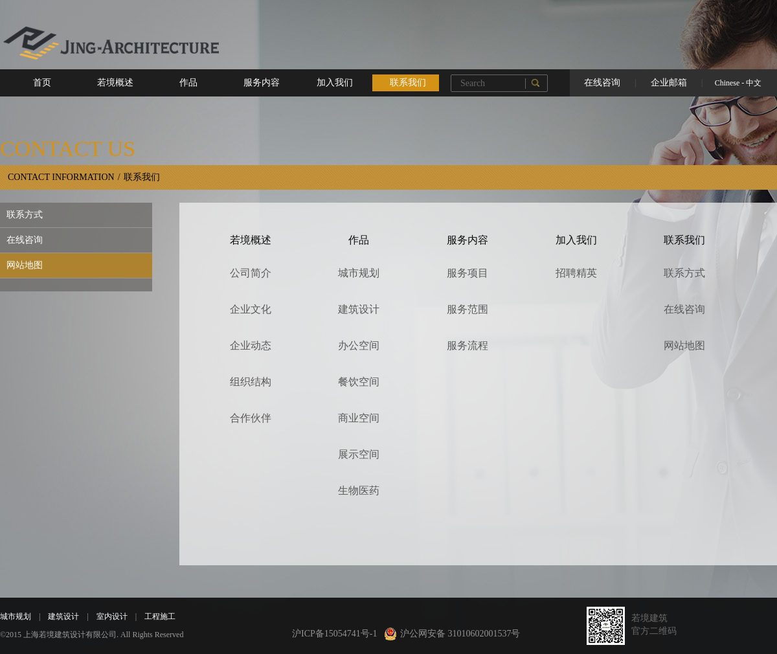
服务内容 (261, 82)
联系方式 (24, 215)
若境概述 (115, 82)
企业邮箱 (669, 82)
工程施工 (156, 616)
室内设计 (108, 616)
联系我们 (408, 82)
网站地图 (24, 265)
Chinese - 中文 (738, 82)
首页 (42, 82)
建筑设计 (59, 616)
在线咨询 (602, 82)
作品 (188, 82)
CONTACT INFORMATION (61, 177)
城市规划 (15, 616)
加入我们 (335, 82)
